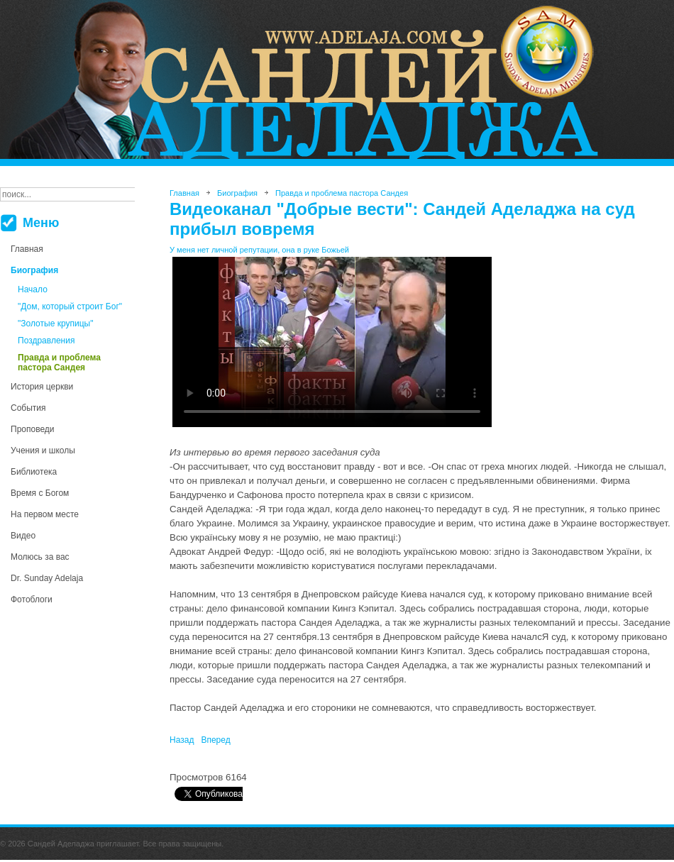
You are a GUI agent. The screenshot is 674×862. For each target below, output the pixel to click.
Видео (23, 536)
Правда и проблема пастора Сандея (59, 362)
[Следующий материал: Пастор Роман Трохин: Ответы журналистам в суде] (215, 740)
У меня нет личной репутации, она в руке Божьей (259, 249)
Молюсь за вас (40, 557)
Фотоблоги (32, 599)
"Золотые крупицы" (55, 323)
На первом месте (45, 514)
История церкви (42, 387)
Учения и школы (43, 450)
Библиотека (34, 472)
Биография (34, 270)
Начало (33, 289)
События (28, 408)
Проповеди (33, 429)
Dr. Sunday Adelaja (47, 578)
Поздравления (46, 341)
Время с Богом (40, 493)
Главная (27, 249)
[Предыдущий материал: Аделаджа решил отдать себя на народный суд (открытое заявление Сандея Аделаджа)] (182, 740)
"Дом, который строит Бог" (70, 306)
